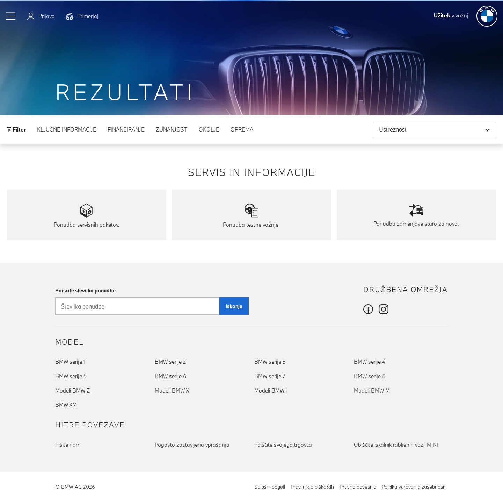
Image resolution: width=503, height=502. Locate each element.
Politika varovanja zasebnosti (413, 486)
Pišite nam (67, 444)
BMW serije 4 (369, 361)
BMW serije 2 (170, 361)
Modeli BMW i (270, 390)
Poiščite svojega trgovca (283, 444)
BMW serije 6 (170, 376)
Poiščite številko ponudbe (85, 290)
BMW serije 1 (70, 361)
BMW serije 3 (270, 361)
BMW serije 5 (71, 376)
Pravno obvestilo (358, 486)
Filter (16, 129)
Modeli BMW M (372, 390)
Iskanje (234, 306)
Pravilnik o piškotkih (312, 486)
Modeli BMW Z (72, 390)
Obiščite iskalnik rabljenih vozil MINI (396, 444)
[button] (11, 16)
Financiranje (126, 129)
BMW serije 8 (370, 376)
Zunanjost (172, 129)
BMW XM (66, 404)
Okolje (209, 129)
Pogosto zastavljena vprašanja (192, 444)
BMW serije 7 (269, 376)
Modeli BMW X (172, 390)
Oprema (242, 129)
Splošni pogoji (269, 486)
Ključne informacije (66, 129)
